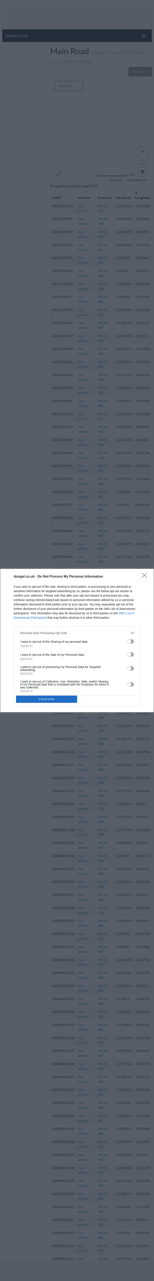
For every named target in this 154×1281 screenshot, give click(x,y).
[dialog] (77, 640)
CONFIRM (47, 699)
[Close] (146, 577)
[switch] (130, 641)
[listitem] (77, 633)
